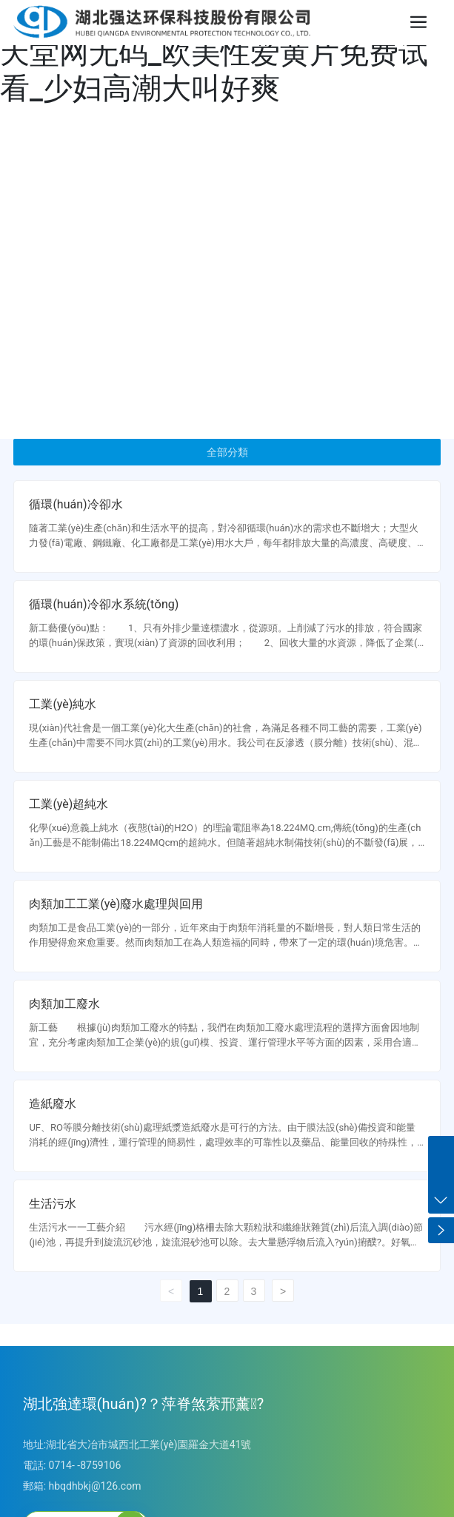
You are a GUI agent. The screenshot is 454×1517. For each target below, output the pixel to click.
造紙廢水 (52, 1104)
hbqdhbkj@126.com (95, 1486)
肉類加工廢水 (64, 1004)
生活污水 (52, 1204)
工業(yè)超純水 (68, 804)
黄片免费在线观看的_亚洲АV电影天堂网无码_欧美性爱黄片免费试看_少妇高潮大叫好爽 (218, 53)
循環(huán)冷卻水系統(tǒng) (103, 604)
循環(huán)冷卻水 (75, 504)
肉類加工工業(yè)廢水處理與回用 (116, 904)
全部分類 (227, 452)
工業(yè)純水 (62, 704)
